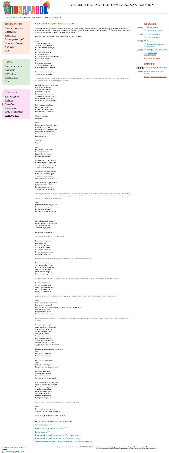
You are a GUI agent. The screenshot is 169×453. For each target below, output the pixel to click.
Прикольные (11, 77)
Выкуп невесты (41, 432)
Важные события (13, 43)
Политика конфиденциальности (14, 447)
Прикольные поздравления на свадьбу (49, 428)
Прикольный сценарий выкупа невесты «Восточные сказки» (57, 435)
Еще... (8, 50)
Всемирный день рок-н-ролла (157, 50)
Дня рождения (12, 96)
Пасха (149, 41)
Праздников (11, 108)
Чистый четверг (152, 27)
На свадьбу (10, 35)
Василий (147, 71)
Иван (154, 67)
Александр (148, 67)
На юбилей (10, 70)
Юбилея (9, 100)
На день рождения (14, 66)
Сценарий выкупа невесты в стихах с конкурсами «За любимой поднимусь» (63, 441)
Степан (146, 73)
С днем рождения (14, 28)
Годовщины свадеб (14, 39)
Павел (164, 67)
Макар (159, 67)
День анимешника (153, 37)
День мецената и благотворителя (150, 54)
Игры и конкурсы (14, 111)
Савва (162, 71)
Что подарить (12, 115)
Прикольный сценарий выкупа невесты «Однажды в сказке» (57, 438)
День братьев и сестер (154, 30)
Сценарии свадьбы (42, 425)
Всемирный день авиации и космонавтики (154, 45)
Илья (157, 71)
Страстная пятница (153, 34)
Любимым (10, 47)
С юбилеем (10, 32)
